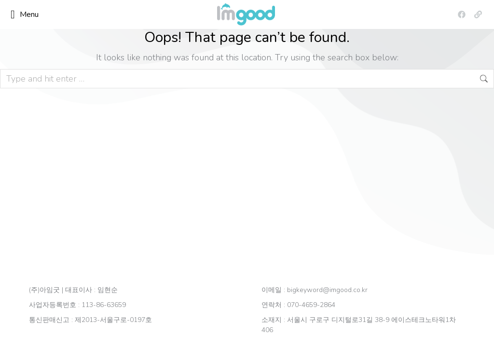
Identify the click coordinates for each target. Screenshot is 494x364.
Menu (25, 14)
